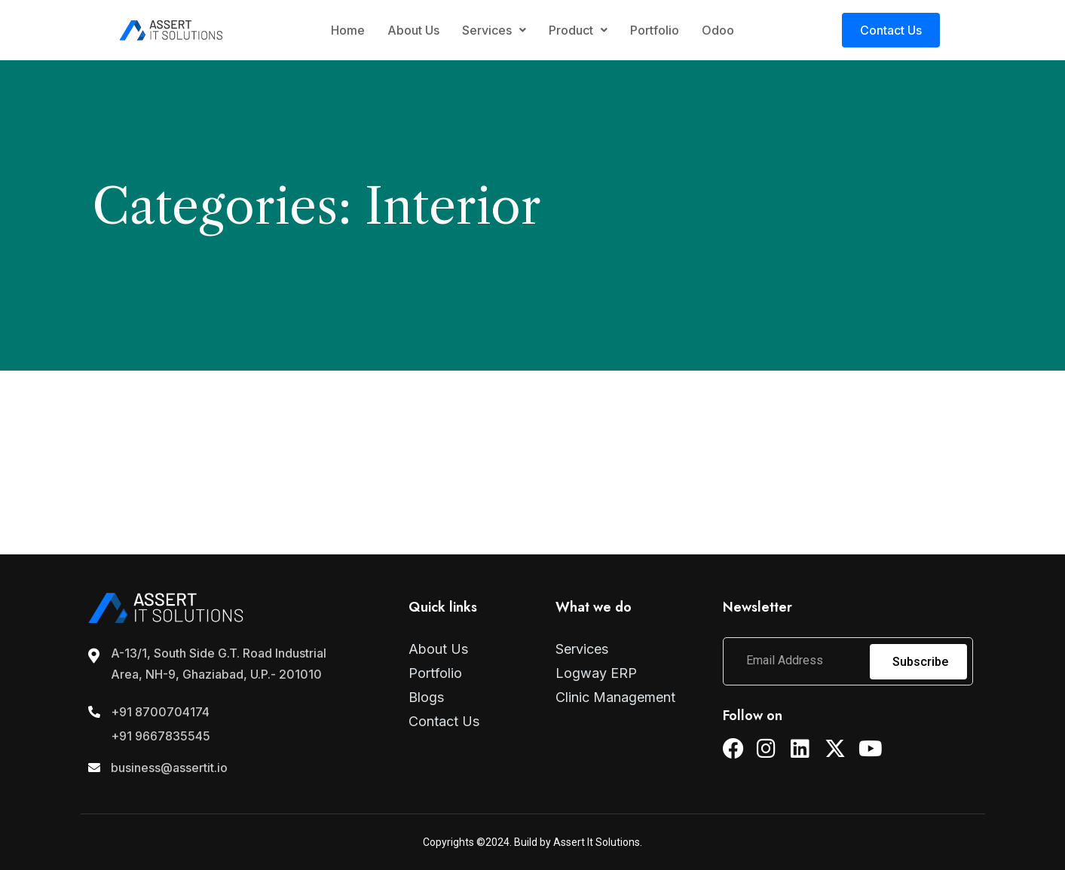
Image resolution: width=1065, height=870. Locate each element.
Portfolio (654, 30)
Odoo (718, 30)
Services (494, 30)
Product (578, 30)
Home (348, 30)
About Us (413, 30)
